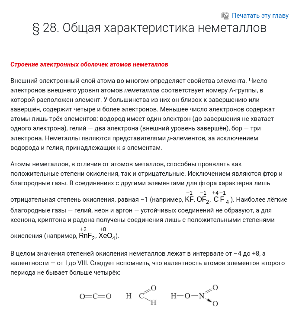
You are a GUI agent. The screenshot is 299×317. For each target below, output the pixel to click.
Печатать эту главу (255, 15)
